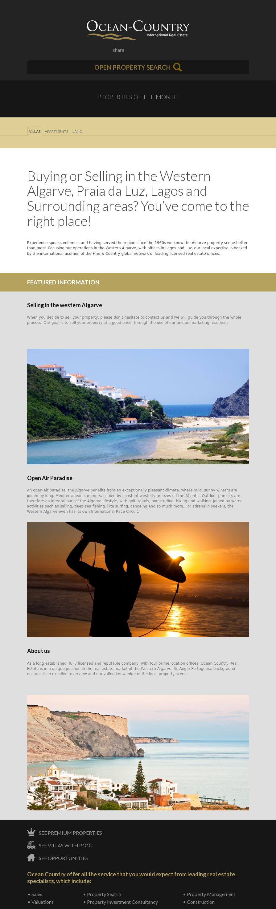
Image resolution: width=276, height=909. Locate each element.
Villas (34, 131)
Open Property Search (138, 67)
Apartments (56, 131)
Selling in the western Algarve (64, 305)
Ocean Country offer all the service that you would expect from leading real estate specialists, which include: (131, 877)
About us (38, 650)
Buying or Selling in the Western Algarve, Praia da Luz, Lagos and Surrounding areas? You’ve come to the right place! (138, 198)
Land (77, 131)
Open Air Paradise (49, 478)
